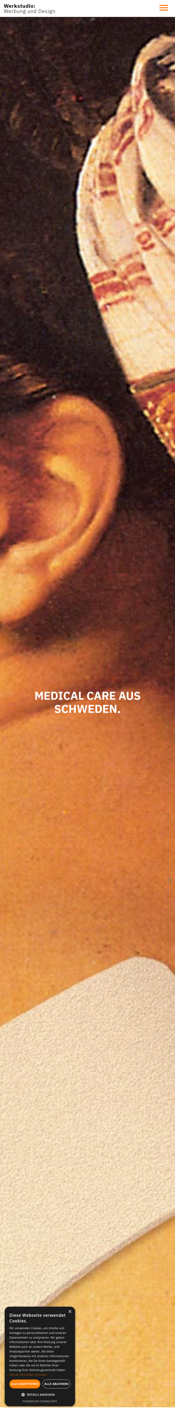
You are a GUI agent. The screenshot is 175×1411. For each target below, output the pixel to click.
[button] (163, 8)
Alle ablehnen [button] (56, 1384)
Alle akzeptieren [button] (25, 1384)
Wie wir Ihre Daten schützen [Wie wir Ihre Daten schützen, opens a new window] (28, 1375)
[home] (29, 8)
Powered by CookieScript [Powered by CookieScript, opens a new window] (40, 1401)
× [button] (70, 1311)
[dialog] (40, 1356)
